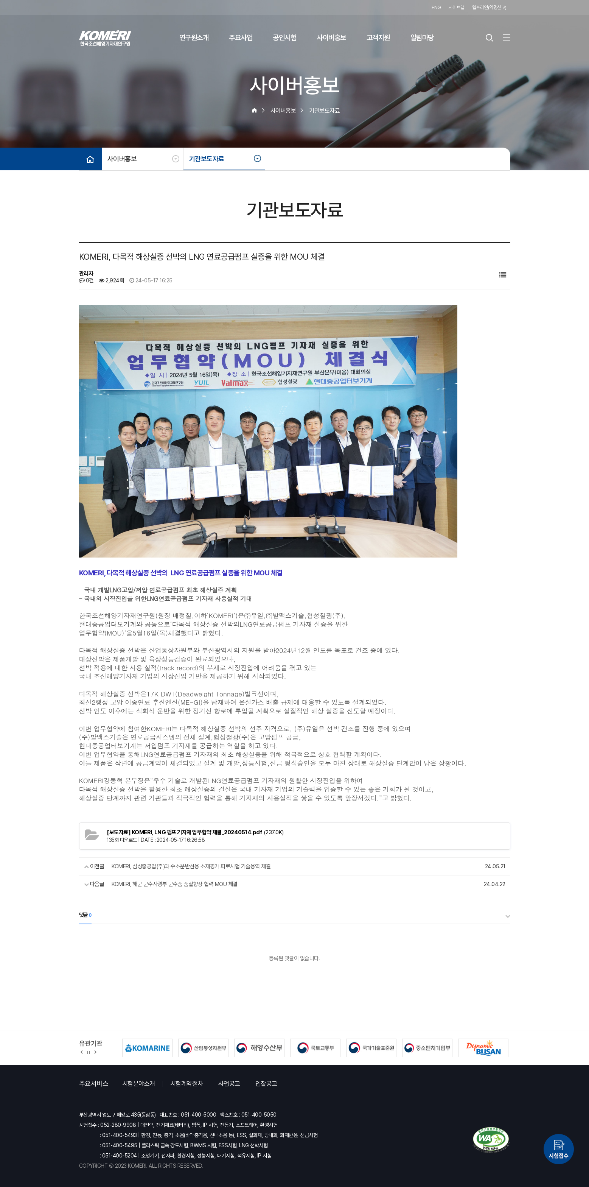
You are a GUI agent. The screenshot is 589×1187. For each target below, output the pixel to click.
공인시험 (284, 37)
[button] (82, 1052)
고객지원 (378, 37)
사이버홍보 (331, 37)
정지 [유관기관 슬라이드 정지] (88, 1051)
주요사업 (240, 37)
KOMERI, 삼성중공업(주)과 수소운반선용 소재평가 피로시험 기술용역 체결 (191, 866)
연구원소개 (194, 37)
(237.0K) (195, 832)
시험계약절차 (186, 1083)
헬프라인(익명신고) (489, 7)
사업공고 (229, 1083)
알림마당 (422, 37)
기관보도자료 (206, 159)
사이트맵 (457, 7)
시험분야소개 (138, 1083)
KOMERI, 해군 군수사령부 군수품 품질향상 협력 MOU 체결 (175, 884)
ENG (436, 7)
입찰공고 (266, 1083)
